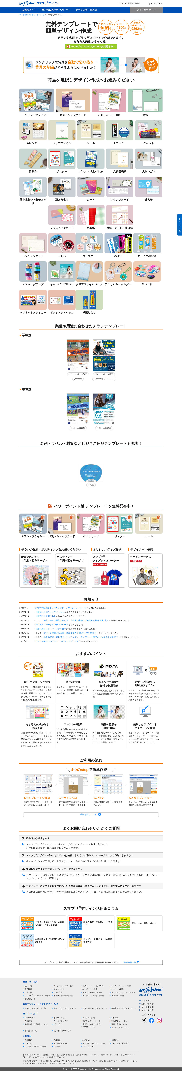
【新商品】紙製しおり (45, 616)
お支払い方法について (120, 1028)
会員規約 (115, 1040)
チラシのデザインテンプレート (94, 1008)
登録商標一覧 (130, 962)
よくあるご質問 (88, 1018)
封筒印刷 (28, 992)
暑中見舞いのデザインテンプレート (51, 624)
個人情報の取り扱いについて (94, 1043)
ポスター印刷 (59, 989)
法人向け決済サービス (62, 1031)
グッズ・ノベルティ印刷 (92, 992)
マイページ (146, 1000)
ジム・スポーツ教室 (78, 374)
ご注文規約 (29, 1043)
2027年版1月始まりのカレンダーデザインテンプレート (61, 608)
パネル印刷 (58, 992)
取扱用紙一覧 (30, 999)
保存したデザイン (146, 10)
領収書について (31, 1031)
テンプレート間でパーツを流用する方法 (99, 637)
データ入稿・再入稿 (86, 10)
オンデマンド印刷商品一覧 (93, 996)
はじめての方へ (60, 1018)
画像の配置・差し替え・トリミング (60, 637)
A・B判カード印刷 (89, 989)
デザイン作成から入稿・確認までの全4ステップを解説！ (70, 633)
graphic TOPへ (154, 3)
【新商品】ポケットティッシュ (49, 612)
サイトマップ (147, 1010)
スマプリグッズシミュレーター (38, 996)
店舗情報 (57, 1040)
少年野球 (78, 379)
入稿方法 (28, 1021)
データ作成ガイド (61, 1021)
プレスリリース (88, 1047)
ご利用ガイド (29, 10)
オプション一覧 (117, 996)
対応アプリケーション (120, 1021)
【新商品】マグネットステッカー (50, 629)
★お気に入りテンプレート (56, 10)
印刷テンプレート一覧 (91, 1021)
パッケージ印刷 (117, 989)
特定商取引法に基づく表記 (35, 1047)
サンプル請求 (147, 1007)
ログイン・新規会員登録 (127, 3)
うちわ (91, 485)
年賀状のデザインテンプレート (123, 1008)
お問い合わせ (147, 1003)
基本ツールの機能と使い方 (56, 620)
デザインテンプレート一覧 (35, 1008)
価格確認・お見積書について (36, 1024)
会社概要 (28, 1040)
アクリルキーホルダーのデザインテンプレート (57, 641)
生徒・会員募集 (78, 428)
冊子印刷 (28, 989)
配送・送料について (119, 1024)
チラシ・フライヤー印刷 (63, 986)
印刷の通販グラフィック (33, 1061)
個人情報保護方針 (61, 1043)
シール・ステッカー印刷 (121, 986)
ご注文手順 (58, 1024)
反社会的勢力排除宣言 (120, 1043)
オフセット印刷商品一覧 (63, 996)
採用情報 (57, 1047)
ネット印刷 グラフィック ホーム (31, 15)
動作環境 (115, 1018)
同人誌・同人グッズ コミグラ (123, 992)
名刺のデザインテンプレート (65, 1008)
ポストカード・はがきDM (92, 986)
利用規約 (86, 1040)
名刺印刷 (28, 986)
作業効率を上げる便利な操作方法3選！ (91, 620)
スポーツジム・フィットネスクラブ (103, 379)
